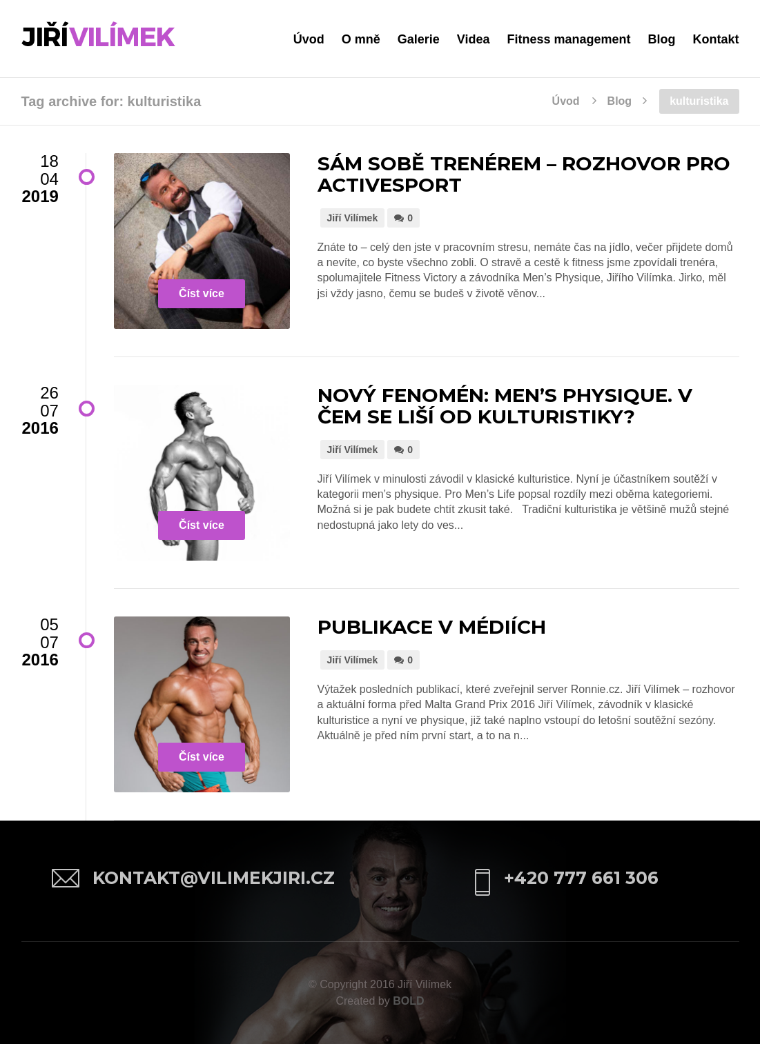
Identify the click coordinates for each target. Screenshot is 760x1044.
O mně (361, 39)
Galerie (419, 39)
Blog (662, 39)
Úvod (308, 39)
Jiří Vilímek (352, 217)
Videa (473, 39)
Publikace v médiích (432, 627)
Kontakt (716, 39)
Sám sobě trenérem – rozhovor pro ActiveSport (524, 174)
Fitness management (568, 39)
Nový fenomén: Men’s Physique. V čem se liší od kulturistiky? (505, 405)
